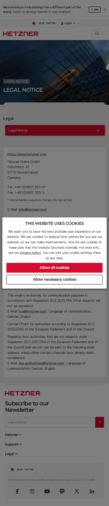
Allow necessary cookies (54, 279)
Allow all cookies (54, 267)
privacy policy (30, 253)
